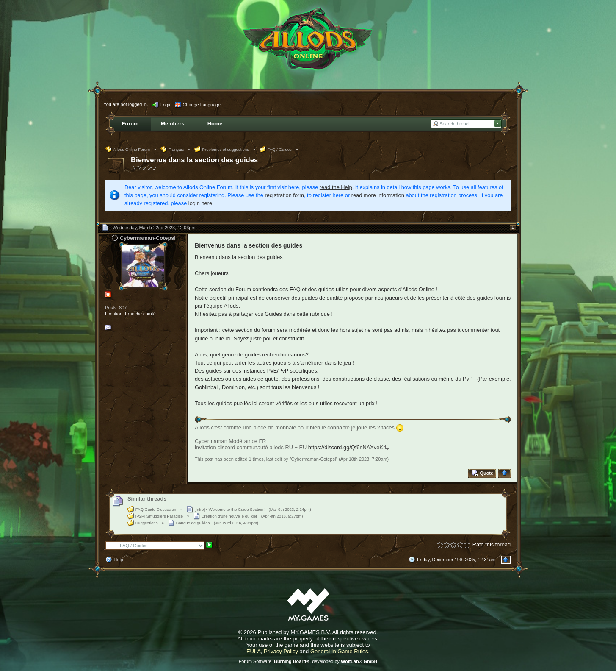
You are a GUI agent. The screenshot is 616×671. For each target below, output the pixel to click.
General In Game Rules (339, 651)
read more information (377, 195)
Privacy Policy (281, 651)
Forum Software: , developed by (308, 661)
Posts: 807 (116, 307)
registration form (284, 195)
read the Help (336, 187)
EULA (253, 651)
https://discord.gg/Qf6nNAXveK (345, 447)
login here (200, 203)
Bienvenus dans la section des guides (194, 160)
